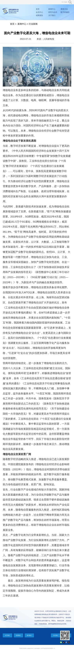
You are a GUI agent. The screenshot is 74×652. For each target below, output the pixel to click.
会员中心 (39, 12)
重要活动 (64, 9)
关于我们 (51, 15)
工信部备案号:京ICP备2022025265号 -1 (44, 648)
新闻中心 (51, 9)
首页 (37, 9)
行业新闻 (33, 24)
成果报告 (39, 15)
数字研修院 (65, 12)
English (65, 2)
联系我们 (18, 635)
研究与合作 (52, 12)
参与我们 (29, 635)
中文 (63, 2)
